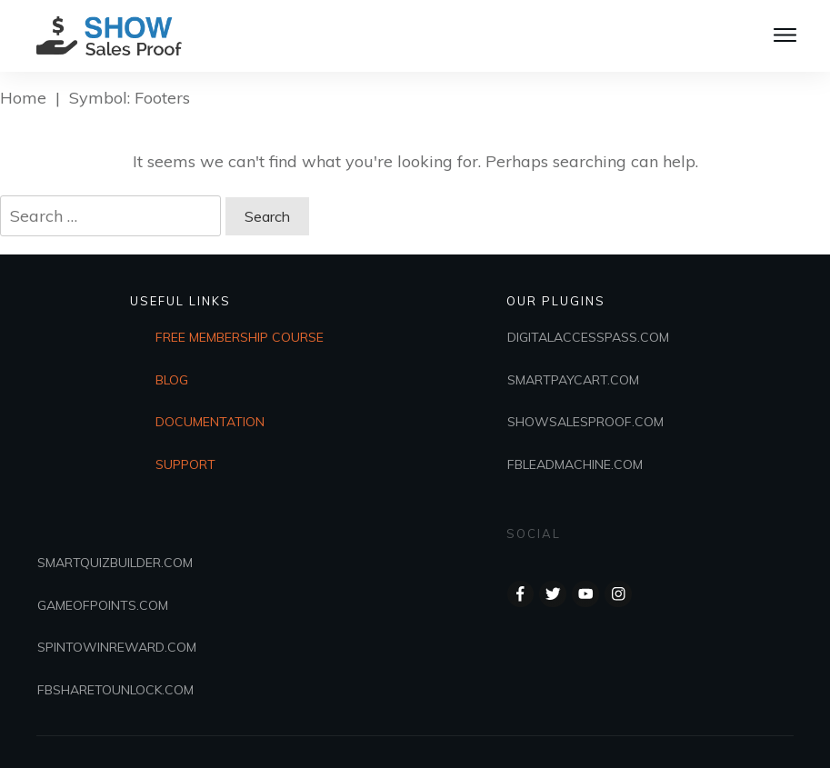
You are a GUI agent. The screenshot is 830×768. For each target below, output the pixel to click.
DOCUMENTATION (210, 422)
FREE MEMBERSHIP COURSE (239, 337)
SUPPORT (185, 464)
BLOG (171, 380)
